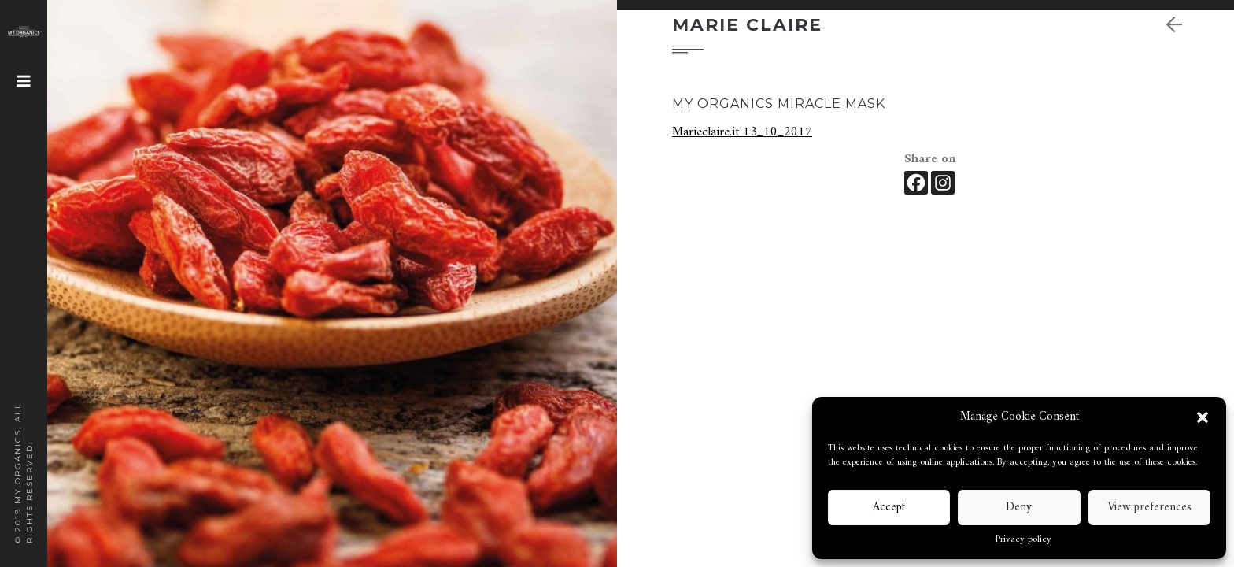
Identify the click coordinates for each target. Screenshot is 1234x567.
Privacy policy (1023, 540)
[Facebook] (916, 183)
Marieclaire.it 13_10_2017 (742, 132)
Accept (889, 507)
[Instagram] (943, 183)
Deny (1019, 507)
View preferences (1149, 507)
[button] (1202, 417)
